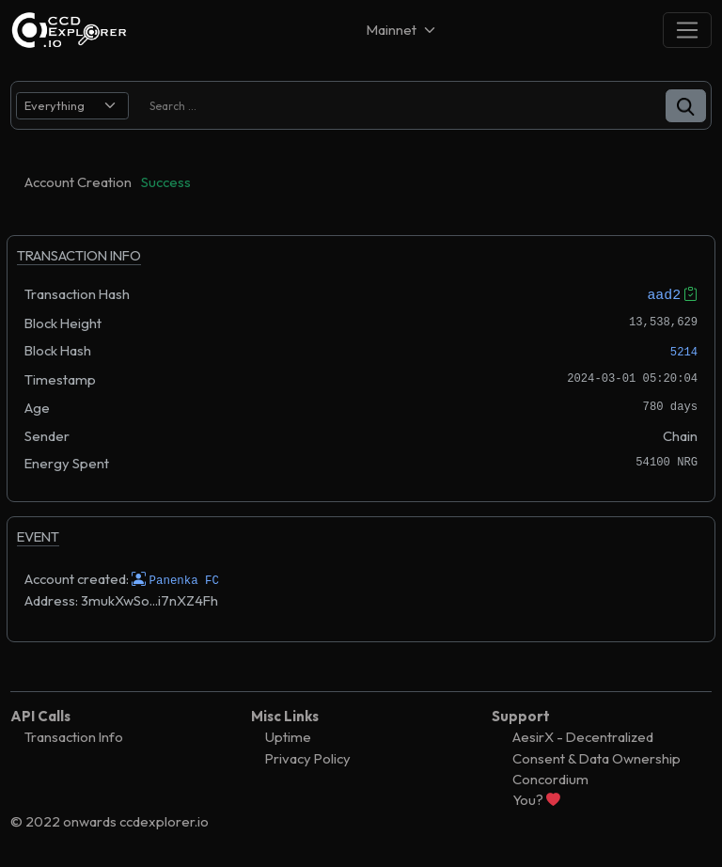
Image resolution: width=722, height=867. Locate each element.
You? (536, 800)
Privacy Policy (308, 757)
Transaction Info (73, 737)
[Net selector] (402, 29)
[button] (686, 105)
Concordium (550, 779)
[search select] (72, 105)
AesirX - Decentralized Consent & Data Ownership (596, 747)
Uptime (288, 737)
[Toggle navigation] (687, 29)
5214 (684, 352)
